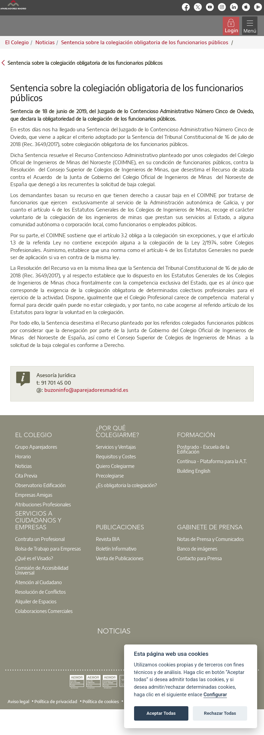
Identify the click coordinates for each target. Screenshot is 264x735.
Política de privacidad (55, 701)
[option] (51, 446)
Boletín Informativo (116, 548)
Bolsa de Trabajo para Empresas (48, 548)
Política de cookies (100, 701)
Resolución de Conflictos (40, 592)
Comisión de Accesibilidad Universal (41, 570)
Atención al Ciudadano (38, 582)
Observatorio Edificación (40, 485)
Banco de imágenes (197, 548)
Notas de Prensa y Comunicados (210, 539)
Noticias (23, 466)
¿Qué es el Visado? (34, 558)
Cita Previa (26, 475)
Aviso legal (18, 701)
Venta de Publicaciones (119, 558)
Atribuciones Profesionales (43, 504)
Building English (193, 471)
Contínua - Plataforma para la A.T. (212, 461)
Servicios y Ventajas (116, 447)
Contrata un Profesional (40, 539)
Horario (23, 456)
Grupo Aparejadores (36, 447)
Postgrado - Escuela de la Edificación (203, 449)
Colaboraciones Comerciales (44, 611)
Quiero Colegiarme (115, 466)
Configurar (215, 695)
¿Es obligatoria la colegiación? (126, 485)
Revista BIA (108, 539)
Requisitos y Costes (116, 456)
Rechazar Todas (220, 713)
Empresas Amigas (33, 495)
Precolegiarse (110, 475)
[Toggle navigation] (250, 25)
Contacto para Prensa (199, 558)
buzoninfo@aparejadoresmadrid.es (86, 390)
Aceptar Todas (161, 713)
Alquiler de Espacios (35, 601)
